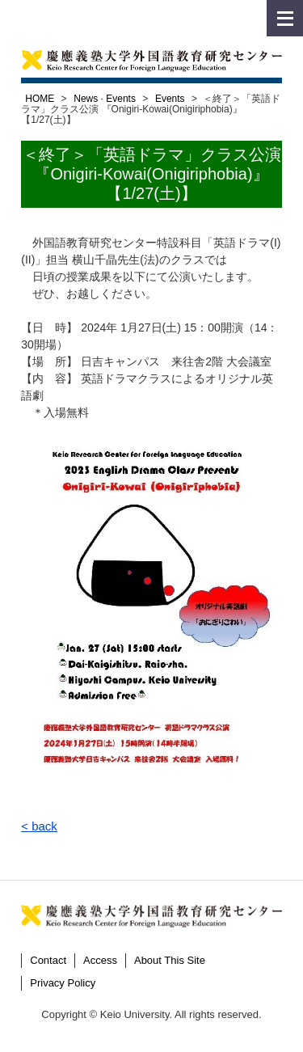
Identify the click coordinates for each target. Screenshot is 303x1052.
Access (100, 960)
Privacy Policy (62, 983)
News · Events (105, 98)
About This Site (169, 960)
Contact (48, 960)
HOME (39, 98)
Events (170, 98)
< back (39, 826)
